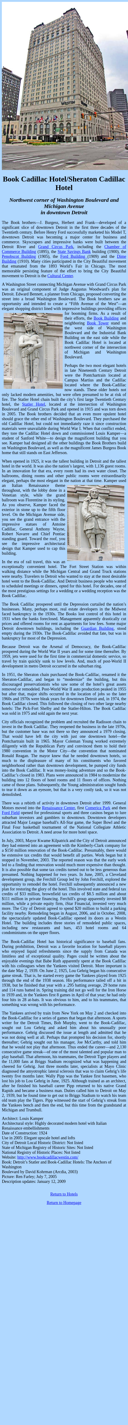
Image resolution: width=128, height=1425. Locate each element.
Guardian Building (97, 628)
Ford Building (74, 256)
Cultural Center (60, 276)
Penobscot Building (19, 256)
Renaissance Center (58, 808)
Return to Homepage (64, 1202)
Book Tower (98, 323)
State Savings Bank (74, 251)
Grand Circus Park (55, 246)
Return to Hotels (64, 1194)
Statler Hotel (33, 404)
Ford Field (11, 812)
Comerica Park (97, 808)
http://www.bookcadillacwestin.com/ (47, 1157)
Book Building (106, 318)
